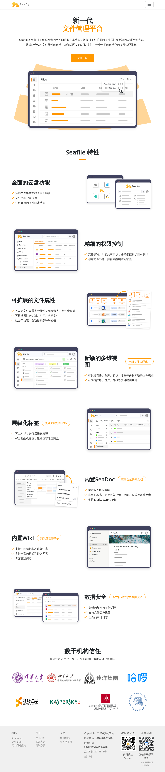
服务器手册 (66, 741)
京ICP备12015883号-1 (96, 751)
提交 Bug (17, 741)
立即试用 (82, 58)
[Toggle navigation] (149, 4)
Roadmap (17, 738)
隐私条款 (40, 745)
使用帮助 (65, 738)
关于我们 (40, 738)
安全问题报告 (19, 745)
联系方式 (40, 741)
